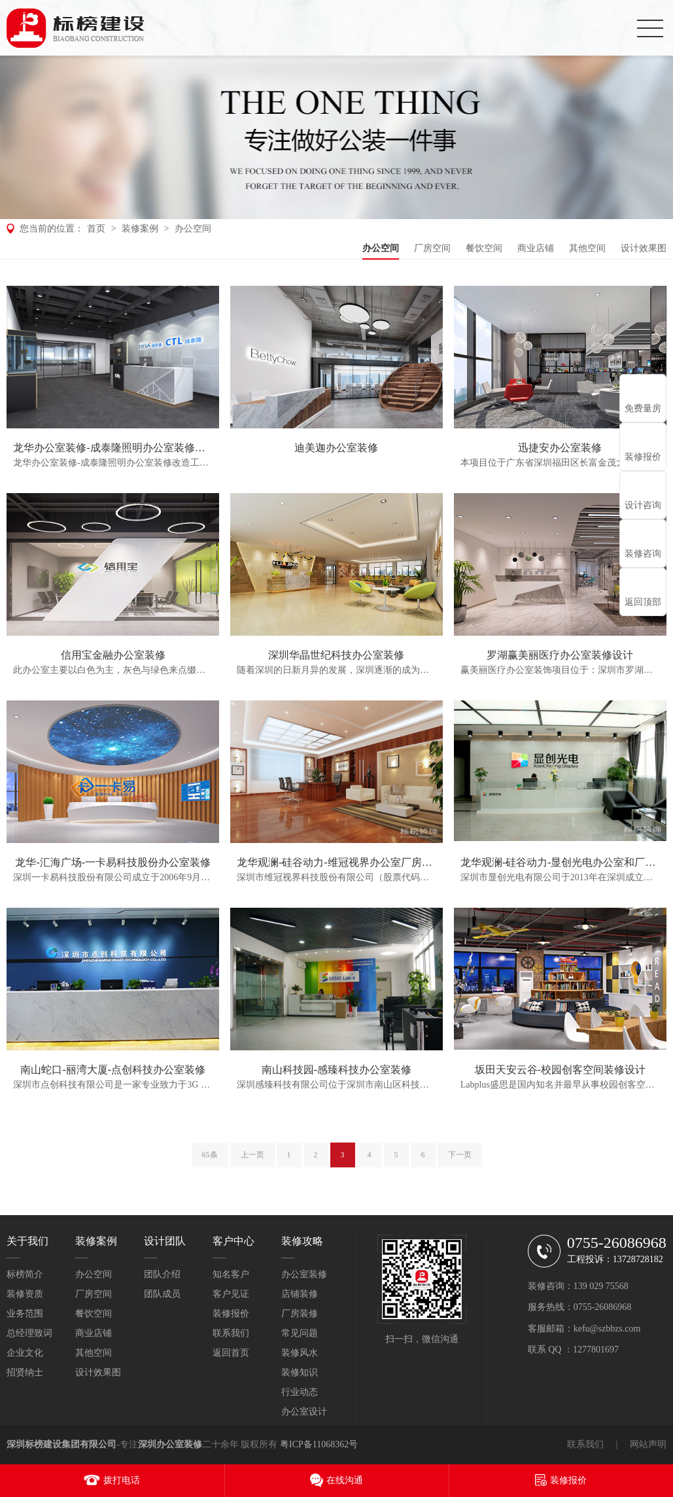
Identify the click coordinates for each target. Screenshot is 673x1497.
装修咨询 (643, 554)
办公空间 (193, 228)
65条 (210, 1164)
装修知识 (299, 1372)
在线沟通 (344, 1480)
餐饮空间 (484, 248)
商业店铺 (535, 248)
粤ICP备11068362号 (319, 1444)
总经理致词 (29, 1333)
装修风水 (299, 1353)
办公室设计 (304, 1412)
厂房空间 (432, 248)
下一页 (460, 1164)
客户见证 (231, 1294)
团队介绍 (162, 1274)
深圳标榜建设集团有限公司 (61, 1444)
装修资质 (25, 1294)
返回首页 (231, 1353)
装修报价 (231, 1313)
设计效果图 (643, 248)
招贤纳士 (25, 1372)
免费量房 (643, 408)
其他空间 (587, 248)
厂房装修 (299, 1313)
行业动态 (299, 1392)
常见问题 (299, 1333)
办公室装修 (304, 1274)
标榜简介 (25, 1274)
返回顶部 (643, 602)
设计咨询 (643, 505)
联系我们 (231, 1333)
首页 (96, 228)
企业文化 (25, 1353)
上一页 (252, 1164)
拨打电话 (121, 1480)
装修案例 (140, 228)
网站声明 (648, 1444)
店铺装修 (299, 1294)
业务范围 (25, 1313)
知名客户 (231, 1274)
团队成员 (162, 1294)
